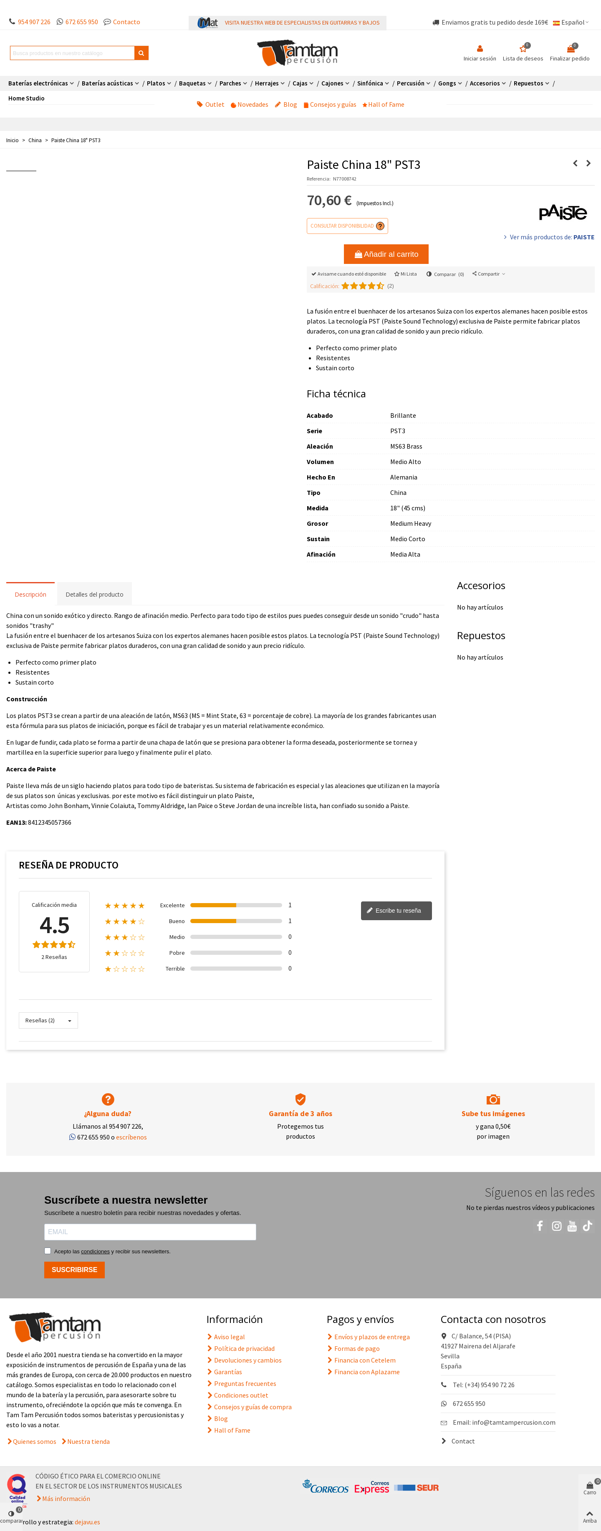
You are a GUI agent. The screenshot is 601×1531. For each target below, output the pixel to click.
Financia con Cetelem (361, 1360)
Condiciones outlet (237, 1395)
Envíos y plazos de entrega (368, 1337)
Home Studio (26, 98)
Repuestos (528, 83)
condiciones (95, 1251)
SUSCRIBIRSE (74, 1269)
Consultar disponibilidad (342, 225)
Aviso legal (226, 1337)
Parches (230, 83)
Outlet (211, 104)
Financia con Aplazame (363, 1372)
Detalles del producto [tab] (95, 594)
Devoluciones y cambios (244, 1360)
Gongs (447, 83)
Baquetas (192, 83)
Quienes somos (34, 1441)
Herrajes (267, 83)
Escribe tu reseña (393, 911)
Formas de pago (353, 1348)
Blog (286, 104)
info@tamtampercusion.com (514, 1422)
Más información (66, 1498)
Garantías (224, 1372)
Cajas (300, 83)
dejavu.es (87, 1522)
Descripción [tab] (30, 594)
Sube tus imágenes (493, 1113)
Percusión (410, 83)
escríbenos (131, 1137)
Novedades (249, 104)
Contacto (126, 22)
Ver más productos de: (548, 237)
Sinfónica (370, 83)
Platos (156, 83)
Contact (458, 1441)
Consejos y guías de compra (249, 1407)
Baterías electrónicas (38, 83)
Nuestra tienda (88, 1441)
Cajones (332, 83)
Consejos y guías (329, 104)
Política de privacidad (241, 1348)
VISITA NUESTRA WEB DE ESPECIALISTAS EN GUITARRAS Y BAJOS (302, 22)
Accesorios (485, 83)
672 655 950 (82, 22)
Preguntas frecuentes (241, 1383)
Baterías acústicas (107, 83)
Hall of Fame (383, 104)
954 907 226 (34, 22)
